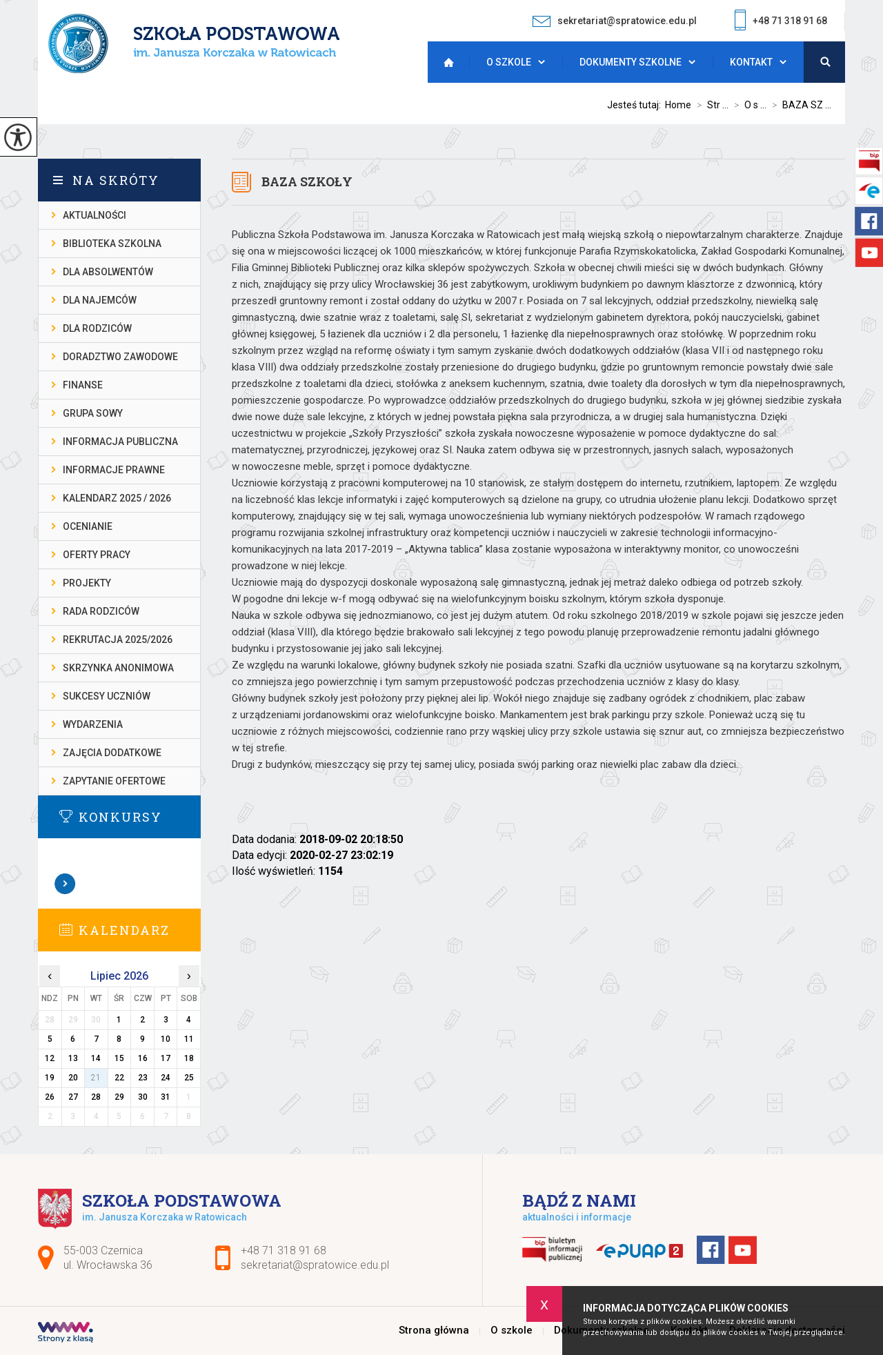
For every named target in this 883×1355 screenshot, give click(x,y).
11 (189, 1039)
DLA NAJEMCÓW (100, 300)
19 (49, 1077)
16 (143, 1058)
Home (678, 105)
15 (119, 1058)
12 (49, 1058)
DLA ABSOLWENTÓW (108, 271)
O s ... (747, 105)
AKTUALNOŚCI (94, 215)
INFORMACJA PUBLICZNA (120, 441)
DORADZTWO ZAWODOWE (120, 356)
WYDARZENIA (93, 724)
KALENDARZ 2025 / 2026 (117, 498)
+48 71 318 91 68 (781, 21)
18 (189, 1058)
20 (73, 1077)
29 (119, 1097)
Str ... (709, 105)
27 (73, 1097)
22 (119, 1077)
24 (165, 1077)
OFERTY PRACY (96, 554)
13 (73, 1058)
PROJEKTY (87, 583)
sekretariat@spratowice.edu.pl (614, 21)
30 (143, 1097)
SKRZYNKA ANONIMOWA (118, 667)
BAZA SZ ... (798, 105)
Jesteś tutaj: (636, 105)
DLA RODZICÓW (97, 328)
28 (96, 1097)
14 (96, 1058)
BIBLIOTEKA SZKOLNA (112, 243)
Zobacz (65, 884)
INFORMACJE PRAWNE (114, 469)
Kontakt (751, 62)
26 (49, 1097)
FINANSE (83, 384)
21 (96, 1077)
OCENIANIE (87, 526)
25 (189, 1077)
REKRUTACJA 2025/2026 (117, 639)
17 (165, 1058)
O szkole (508, 62)
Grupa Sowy (93, 413)
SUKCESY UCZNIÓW (106, 696)
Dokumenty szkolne (630, 62)
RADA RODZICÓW (101, 611)
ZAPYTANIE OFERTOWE (114, 781)
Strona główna (445, 62)
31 (165, 1097)
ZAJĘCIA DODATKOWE (112, 752)
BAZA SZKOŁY (307, 181)
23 (143, 1077)
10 (165, 1039)
